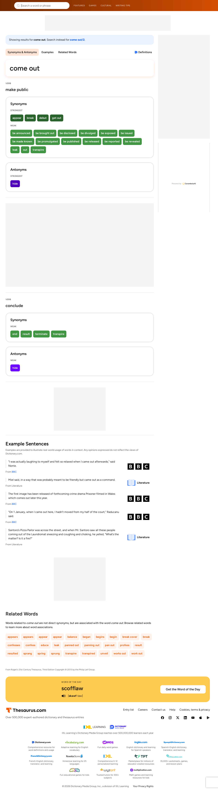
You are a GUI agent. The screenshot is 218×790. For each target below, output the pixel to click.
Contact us (158, 709)
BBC (14, 471)
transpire (38, 149)
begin (113, 636)
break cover (129, 636)
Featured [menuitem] (79, 5)
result (26, 334)
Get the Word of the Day (183, 689)
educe (45, 645)
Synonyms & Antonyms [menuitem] (22, 52)
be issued (126, 133)
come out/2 (77, 39)
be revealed (132, 141)
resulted (13, 653)
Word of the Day (71, 682)
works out (120, 653)
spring (41, 653)
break (30, 118)
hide (15, 183)
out (25, 149)
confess (30, 645)
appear (16, 118)
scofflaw (72, 688)
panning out (91, 645)
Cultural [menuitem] (106, 5)
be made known (22, 141)
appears (13, 636)
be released (92, 141)
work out (136, 653)
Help (172, 709)
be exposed (108, 133)
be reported (112, 141)
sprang (27, 653)
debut (43, 118)
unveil (104, 653)
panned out (72, 645)
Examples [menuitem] (47, 52)
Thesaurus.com (8, 5)
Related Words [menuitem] (67, 52)
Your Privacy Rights (143, 786)
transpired (88, 653)
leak (14, 149)
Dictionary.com (210, 5)
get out (56, 118)
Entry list (128, 709)
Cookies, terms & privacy (194, 709)
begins (100, 636)
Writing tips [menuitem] (123, 5)
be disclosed (67, 133)
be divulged (88, 133)
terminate (41, 334)
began (86, 636)
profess (124, 645)
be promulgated (48, 141)
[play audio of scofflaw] (63, 696)
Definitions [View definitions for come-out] (145, 52)
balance (72, 636)
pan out (109, 645)
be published (71, 141)
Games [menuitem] (92, 5)
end (14, 334)
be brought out (45, 133)
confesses (14, 645)
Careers (142, 709)
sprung (55, 653)
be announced (21, 133)
